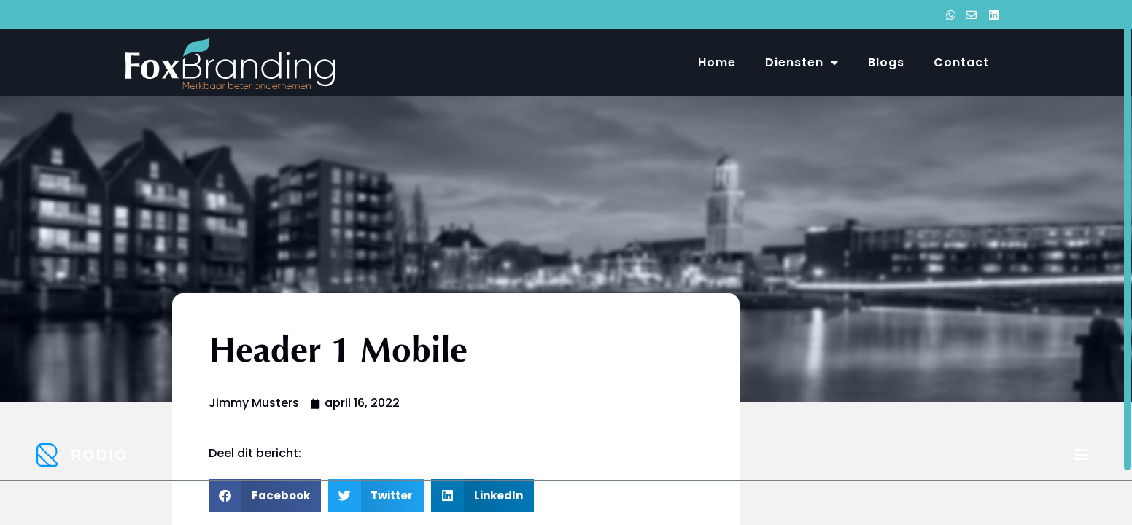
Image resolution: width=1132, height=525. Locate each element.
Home (717, 62)
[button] (265, 495)
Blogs (886, 62)
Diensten (802, 63)
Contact (961, 62)
